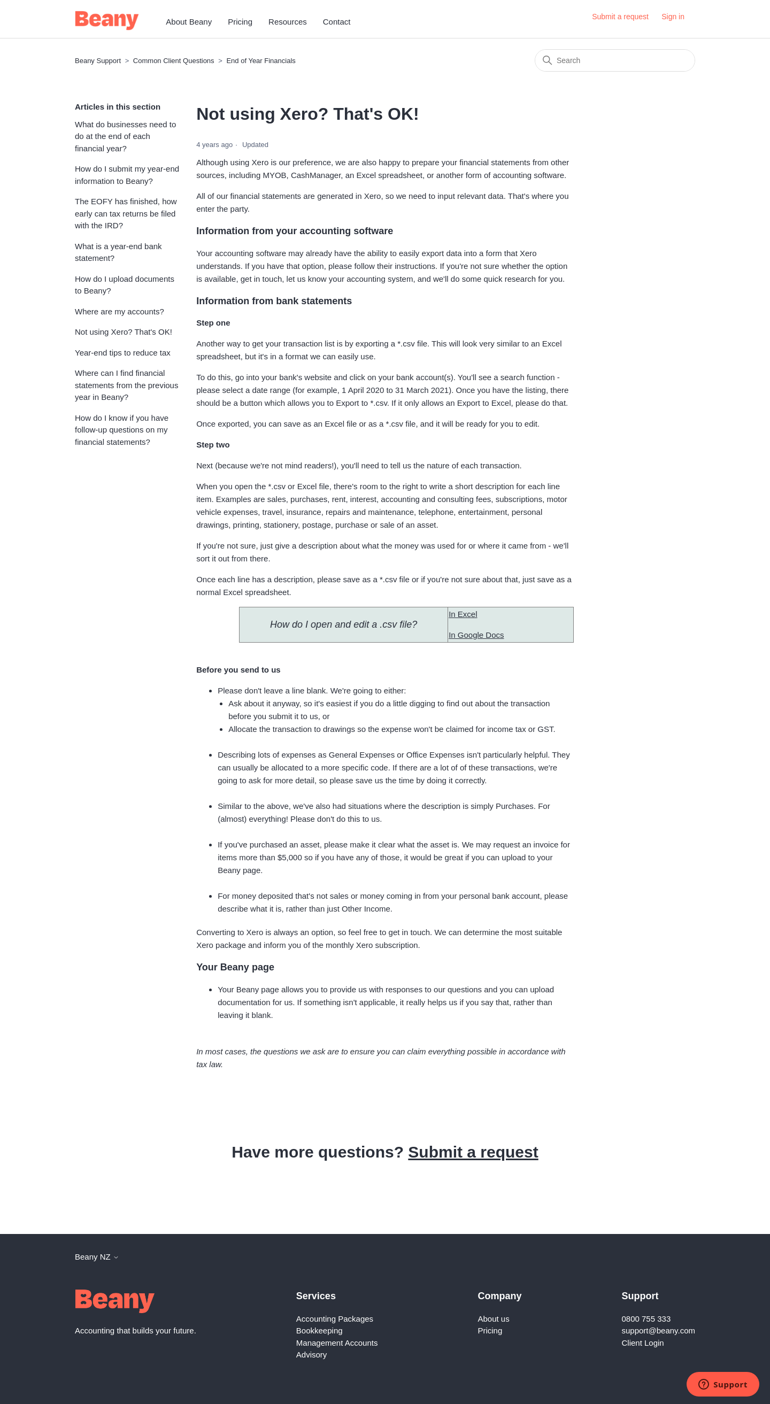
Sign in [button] (672, 16)
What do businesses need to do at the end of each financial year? (125, 136)
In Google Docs (476, 634)
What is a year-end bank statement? (118, 252)
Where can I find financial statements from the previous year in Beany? (126, 385)
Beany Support (98, 61)
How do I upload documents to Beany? (124, 285)
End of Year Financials (260, 61)
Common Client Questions (173, 61)
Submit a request (620, 16)
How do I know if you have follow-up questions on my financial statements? (121, 429)
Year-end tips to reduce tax (123, 352)
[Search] (615, 60)
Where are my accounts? (119, 311)
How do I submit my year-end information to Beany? (127, 175)
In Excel (463, 614)
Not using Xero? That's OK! (123, 331)
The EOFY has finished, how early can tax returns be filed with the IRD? (126, 213)
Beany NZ (97, 1256)
